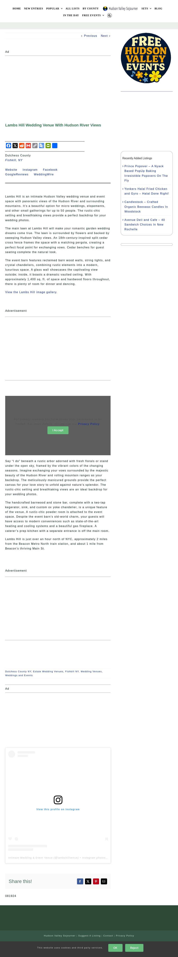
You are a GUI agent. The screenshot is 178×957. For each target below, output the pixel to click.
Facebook (52, 169)
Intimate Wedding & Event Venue (30, 857)
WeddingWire (46, 174)
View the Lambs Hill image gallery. (31, 292)
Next (104, 35)
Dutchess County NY (18, 671)
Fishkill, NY (14, 160)
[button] (109, 15)
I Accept (57, 430)
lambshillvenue (68, 857)
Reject (134, 948)
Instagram (32, 169)
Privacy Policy (88, 424)
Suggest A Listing (89, 935)
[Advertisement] (58, 81)
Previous (90, 35)
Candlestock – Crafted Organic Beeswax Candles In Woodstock (146, 206)
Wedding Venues (91, 671)
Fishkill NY (72, 671)
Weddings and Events (19, 675)
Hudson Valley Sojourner (59, 935)
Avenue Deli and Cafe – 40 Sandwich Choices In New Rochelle (144, 224)
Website (13, 169)
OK (115, 948)
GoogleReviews (19, 174)
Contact (108, 935)
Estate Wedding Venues (48, 671)
